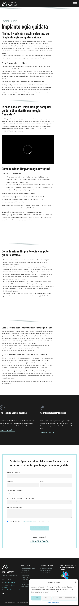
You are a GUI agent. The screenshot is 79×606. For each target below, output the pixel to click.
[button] (75, 582)
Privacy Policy (55, 602)
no (13, 493)
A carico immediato (46, 568)
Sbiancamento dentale (27, 586)
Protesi (23, 582)
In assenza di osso (45, 573)
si (9, 493)
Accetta (35, 598)
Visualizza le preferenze (64, 598)
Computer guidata (45, 570)
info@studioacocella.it (13, 590)
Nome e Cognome (13, 472)
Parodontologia (25, 575)
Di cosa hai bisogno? (14, 507)
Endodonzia (24, 573)
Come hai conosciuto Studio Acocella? (21, 498)
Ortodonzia (24, 577)
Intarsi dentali (25, 584)
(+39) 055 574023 (9, 582)
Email (42, 481)
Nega (46, 598)
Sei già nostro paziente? (16, 490)
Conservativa (25, 570)
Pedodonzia (24, 579)
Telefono (10, 481)
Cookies (49, 602)
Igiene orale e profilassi (28, 568)
